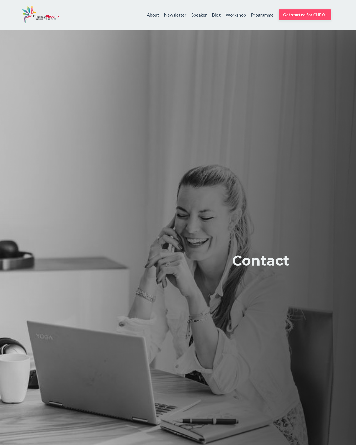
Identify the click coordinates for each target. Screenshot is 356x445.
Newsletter (175, 14)
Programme (262, 14)
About (153, 14)
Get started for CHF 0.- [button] (305, 14)
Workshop (236, 14)
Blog (216, 14)
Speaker (199, 14)
